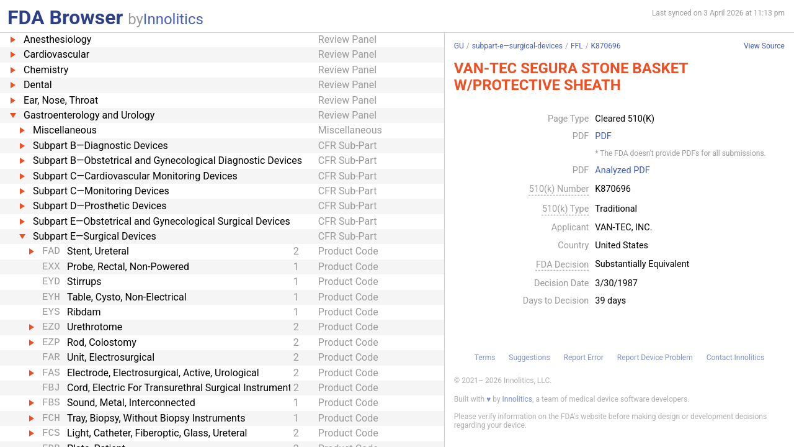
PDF (603, 137)
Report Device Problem (655, 357)
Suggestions (529, 357)
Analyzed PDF (622, 171)
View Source (764, 46)
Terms (485, 357)
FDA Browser (65, 17)
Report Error (583, 357)
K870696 (606, 46)
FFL (577, 46)
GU (459, 46)
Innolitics (173, 19)
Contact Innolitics (735, 357)
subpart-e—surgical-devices (517, 46)
